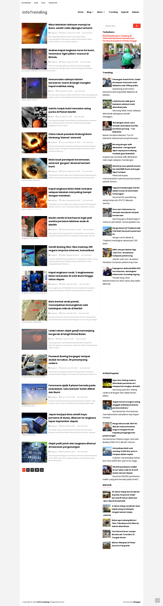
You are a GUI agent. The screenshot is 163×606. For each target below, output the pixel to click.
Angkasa (55, 33)
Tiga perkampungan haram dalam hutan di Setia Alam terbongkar (126, 191)
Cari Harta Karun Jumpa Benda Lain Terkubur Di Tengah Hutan (123, 534)
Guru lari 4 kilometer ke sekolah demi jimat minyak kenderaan (125, 212)
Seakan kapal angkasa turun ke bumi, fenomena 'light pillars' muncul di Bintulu (72, 55)
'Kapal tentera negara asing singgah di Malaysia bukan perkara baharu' (126, 405)
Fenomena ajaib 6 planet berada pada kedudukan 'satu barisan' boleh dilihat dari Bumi (73, 404)
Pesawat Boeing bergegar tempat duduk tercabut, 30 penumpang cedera (71, 374)
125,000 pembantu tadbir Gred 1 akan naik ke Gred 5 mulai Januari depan (125, 470)
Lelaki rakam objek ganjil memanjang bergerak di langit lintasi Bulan (73, 345)
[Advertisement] (122, 330)
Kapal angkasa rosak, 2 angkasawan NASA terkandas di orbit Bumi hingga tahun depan (72, 285)
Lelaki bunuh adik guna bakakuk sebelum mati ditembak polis (123, 104)
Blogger (137, 602)
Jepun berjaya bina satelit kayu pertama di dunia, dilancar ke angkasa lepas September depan (70, 434)
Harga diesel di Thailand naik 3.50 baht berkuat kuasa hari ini (126, 231)
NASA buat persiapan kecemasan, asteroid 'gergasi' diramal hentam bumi (71, 167)
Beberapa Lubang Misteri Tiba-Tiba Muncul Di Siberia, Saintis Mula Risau (125, 523)
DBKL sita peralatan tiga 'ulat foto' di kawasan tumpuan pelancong (124, 252)
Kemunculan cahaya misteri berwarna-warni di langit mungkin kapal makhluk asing (71, 85)
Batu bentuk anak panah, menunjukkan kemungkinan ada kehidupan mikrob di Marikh (70, 315)
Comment (90, 33)
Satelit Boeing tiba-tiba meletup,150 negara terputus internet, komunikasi (72, 256)
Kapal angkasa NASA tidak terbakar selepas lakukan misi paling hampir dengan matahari (72, 196)
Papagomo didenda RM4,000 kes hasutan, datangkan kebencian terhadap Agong (126, 271)
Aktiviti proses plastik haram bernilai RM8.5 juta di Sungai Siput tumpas (126, 169)
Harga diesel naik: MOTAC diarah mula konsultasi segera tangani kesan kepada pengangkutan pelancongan (120, 429)
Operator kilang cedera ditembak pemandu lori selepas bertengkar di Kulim (126, 383)
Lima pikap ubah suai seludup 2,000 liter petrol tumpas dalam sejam (124, 451)
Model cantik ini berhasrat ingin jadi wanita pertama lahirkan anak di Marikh (72, 226)
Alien (54, 93)
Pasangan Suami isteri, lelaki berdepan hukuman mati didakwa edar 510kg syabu (126, 82)
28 (39, 486)
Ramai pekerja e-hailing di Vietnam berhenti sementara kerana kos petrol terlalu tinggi (120, 38)
